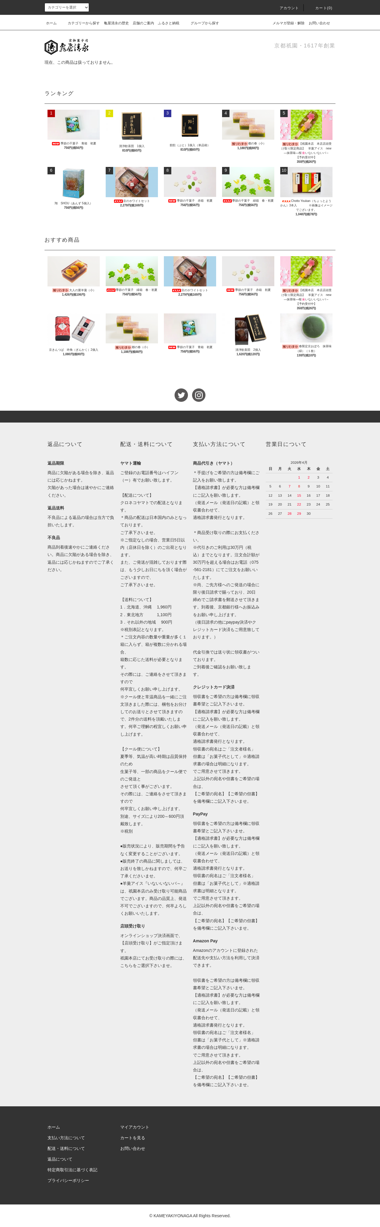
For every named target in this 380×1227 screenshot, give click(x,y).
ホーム (51, 23)
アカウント (286, 8)
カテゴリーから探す (80, 23)
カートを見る (132, 1137)
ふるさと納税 (168, 23)
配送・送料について (66, 1148)
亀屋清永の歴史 (116, 23)
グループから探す (201, 23)
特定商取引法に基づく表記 (72, 1169)
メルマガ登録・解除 (285, 23)
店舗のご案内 (143, 23)
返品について (60, 1159)
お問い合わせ (319, 23)
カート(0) (320, 8)
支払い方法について (66, 1137)
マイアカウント (134, 1127)
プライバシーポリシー (68, 1180)
